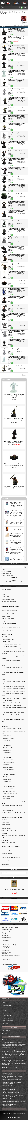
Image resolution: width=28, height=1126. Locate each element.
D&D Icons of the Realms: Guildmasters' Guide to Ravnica (14, 678)
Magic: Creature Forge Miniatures (9, 793)
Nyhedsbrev (5, 1013)
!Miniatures (10, 31)
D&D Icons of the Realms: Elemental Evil (12, 667)
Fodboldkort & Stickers (7, 596)
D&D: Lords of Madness (8, 769)
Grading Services (5, 864)
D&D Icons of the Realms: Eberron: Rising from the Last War (14, 664)
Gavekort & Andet (6, 861)
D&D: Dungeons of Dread (8, 759)
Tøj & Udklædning (6, 850)
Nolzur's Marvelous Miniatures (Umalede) (12, 644)
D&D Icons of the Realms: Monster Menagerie (13, 686)
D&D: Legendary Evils (7, 767)
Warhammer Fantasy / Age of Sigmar (10, 830)
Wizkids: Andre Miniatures (8, 796)
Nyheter (14, 877)
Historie (4, 1010)
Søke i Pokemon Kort (7, 575)
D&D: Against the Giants (8, 738)
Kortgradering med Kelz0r (8, 1018)
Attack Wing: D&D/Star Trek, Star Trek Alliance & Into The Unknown (14, 814)
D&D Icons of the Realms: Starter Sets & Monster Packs (14, 732)
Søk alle (4, 569)
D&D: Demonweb (6, 752)
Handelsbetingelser (7, 1005)
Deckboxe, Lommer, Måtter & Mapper (10, 610)
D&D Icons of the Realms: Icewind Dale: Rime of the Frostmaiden (13, 682)
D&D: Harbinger (6, 764)
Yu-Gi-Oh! (4, 594)
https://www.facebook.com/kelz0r (14, 1076)
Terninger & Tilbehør (6, 621)
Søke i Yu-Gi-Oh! (6, 573)
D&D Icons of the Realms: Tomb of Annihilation (13, 710)
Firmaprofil (5, 1007)
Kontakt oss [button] (14, 1070)
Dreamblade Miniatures (7, 810)
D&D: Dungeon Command (8, 786)
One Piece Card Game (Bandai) (9, 601)
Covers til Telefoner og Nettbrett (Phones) (11, 857)
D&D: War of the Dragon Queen (10, 784)
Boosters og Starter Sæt (8, 639)
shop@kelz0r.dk (9, 1073)
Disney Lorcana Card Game (8, 599)
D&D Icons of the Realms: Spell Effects (11, 728)
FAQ (4, 1002)
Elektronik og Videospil (7, 853)
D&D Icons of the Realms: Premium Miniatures (13, 649)
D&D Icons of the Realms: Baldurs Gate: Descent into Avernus (13, 652)
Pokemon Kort (5, 592)
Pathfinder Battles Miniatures (8, 791)
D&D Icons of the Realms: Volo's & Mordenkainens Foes (14, 716)
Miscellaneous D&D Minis (8, 788)
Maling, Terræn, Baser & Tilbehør (9, 842)
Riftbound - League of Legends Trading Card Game (13, 604)
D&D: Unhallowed (6, 779)
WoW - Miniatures (6, 819)
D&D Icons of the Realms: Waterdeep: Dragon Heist (13, 720)
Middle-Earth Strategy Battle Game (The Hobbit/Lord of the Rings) (14, 836)
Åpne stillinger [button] (14, 1027)
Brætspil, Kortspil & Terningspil (8, 630)
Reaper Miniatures (6, 798)
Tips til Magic (5, 1023)
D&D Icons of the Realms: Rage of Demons (12, 702)
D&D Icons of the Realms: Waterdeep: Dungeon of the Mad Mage (14, 725)
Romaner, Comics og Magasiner (9, 623)
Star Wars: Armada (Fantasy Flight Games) (12, 805)
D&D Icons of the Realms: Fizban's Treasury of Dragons (13, 673)
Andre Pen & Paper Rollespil (8, 618)
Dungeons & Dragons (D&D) (8, 613)
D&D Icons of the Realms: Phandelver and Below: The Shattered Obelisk (14, 699)
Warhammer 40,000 (6, 828)
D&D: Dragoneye (6, 757)
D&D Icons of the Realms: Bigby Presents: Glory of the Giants (14, 657)
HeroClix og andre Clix (7, 808)
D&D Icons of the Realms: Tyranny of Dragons (13, 712)
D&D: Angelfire (6, 740)
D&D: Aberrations (6, 735)
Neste (25, 22)
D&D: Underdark (6, 776)
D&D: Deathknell (6, 750)
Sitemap (18, 1117)
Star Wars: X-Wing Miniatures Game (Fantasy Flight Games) (14, 802)
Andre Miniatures (6, 824)
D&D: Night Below (6, 772)
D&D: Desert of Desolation (8, 755)
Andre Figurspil (5, 840)
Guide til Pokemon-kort (8, 1020)
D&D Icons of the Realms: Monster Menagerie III (13, 691)
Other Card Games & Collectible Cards (10, 606)
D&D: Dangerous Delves (8, 747)
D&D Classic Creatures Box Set (10, 646)
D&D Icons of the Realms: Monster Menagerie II (13, 688)
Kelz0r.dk (13, 1113)
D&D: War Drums (6, 781)
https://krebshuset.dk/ (16, 1079)
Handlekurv (14, 898)
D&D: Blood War (6, 745)
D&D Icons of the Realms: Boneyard (11, 660)
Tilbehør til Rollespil (6, 616)
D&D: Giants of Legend (8, 762)
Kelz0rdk (7, 1077)
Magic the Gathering (6, 589)
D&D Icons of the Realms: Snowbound (11, 705)
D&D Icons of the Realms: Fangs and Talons (12, 670)
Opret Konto (4, 1033)
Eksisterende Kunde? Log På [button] (14, 1036)
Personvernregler (20, 1113)
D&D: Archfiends (6, 743)
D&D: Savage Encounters (8, 774)
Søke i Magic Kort (6, 571)
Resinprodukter (5, 822)
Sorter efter (4, 26)
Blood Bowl (4, 833)
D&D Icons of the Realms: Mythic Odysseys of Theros (13, 694)
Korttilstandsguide (7, 1015)
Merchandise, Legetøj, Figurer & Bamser (11, 846)
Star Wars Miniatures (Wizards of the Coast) (12, 817)
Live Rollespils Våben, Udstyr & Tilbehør (11, 627)
